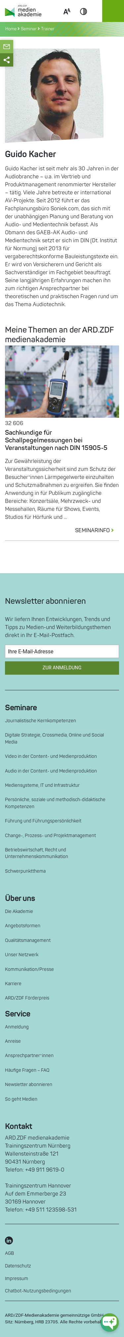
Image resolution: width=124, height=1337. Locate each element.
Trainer (48, 29)
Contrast (83, 19)
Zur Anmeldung (62, 668)
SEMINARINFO (97, 530)
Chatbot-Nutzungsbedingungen (38, 1291)
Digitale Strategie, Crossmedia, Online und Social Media (54, 738)
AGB (9, 1253)
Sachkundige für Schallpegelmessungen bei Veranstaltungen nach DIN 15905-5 (56, 440)
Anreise (13, 1041)
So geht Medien (21, 1099)
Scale (67, 19)
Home (11, 29)
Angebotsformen (22, 926)
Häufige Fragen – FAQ (27, 1070)
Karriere (13, 984)
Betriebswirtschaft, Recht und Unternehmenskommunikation (36, 853)
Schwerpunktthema (25, 871)
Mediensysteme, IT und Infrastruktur (42, 785)
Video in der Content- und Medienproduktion (51, 756)
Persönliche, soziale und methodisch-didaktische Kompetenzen (55, 803)
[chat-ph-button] (110, 1322)
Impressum (16, 1278)
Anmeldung (17, 1027)
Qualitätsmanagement (28, 940)
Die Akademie (19, 911)
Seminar (29, 29)
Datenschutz (18, 1266)
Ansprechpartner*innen (29, 1055)
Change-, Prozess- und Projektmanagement (50, 835)
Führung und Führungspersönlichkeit (43, 821)
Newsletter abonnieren (28, 1084)
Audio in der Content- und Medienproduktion (51, 771)
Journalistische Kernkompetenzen (40, 721)
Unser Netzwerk (21, 955)
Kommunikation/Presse (29, 969)
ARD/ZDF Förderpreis (27, 998)
